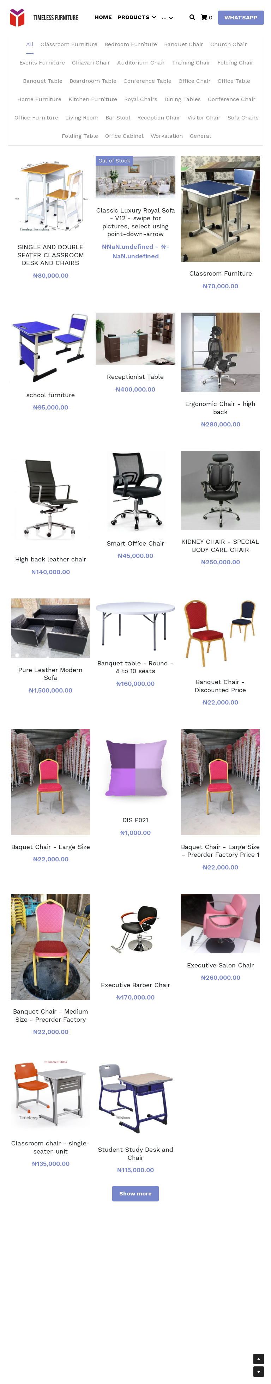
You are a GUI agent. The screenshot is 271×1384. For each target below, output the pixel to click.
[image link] (17, 17)
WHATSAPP (241, 17)
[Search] (192, 17)
